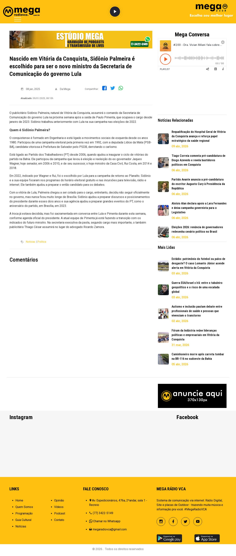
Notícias (30, 241)
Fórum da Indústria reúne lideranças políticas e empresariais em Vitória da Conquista (195, 335)
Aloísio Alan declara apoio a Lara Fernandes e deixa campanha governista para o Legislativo (199, 208)
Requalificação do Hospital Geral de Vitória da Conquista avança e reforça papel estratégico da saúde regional (199, 136)
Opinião (59, 502)
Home (19, 502)
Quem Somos (24, 509)
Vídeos (58, 509)
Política (42, 241)
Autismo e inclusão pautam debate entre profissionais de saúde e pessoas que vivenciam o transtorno (197, 311)
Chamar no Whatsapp (106, 523)
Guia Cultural (23, 522)
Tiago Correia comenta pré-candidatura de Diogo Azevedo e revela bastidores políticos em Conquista (198, 160)
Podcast (59, 515)
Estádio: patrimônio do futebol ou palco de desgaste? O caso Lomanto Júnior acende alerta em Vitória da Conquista (198, 263)
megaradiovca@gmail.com (110, 531)
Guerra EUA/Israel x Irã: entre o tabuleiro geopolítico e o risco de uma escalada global (197, 287)
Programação (24, 515)
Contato (59, 522)
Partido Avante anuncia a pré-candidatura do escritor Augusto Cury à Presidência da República (198, 184)
